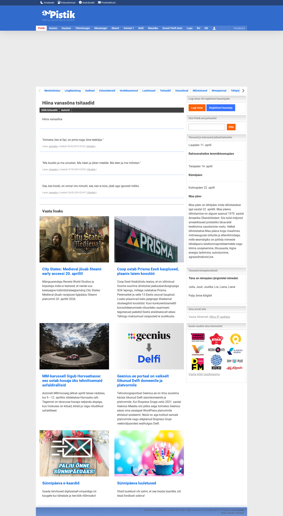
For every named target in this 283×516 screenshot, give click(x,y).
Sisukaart (239, 28)
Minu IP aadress (220, 317)
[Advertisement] (141, 58)
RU (198, 28)
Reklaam (240, 513)
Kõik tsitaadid (49, 110)
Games (53, 28)
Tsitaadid (165, 90)
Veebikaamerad (129, 90)
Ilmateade (47, 2)
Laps (189, 28)
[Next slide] (243, 91)
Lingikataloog (73, 90)
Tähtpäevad (238, 90)
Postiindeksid (106, 2)
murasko (53, 169)
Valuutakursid (107, 90)
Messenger (100, 28)
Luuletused (148, 90)
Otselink (90, 146)
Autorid (65, 110)
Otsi (231, 127)
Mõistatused (200, 90)
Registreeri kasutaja (220, 107)
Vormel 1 (129, 28)
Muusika (153, 28)
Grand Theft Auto (172, 28)
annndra (53, 146)
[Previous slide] (40, 91)
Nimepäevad (219, 90)
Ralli (141, 28)
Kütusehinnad (66, 2)
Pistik (41, 28)
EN (206, 28)
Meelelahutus (52, 90)
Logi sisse (197, 107)
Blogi (223, 513)
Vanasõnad (181, 90)
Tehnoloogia (82, 28)
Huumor (66, 28)
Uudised (90, 90)
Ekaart (115, 28)
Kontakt (230, 513)
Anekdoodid (86, 2)
